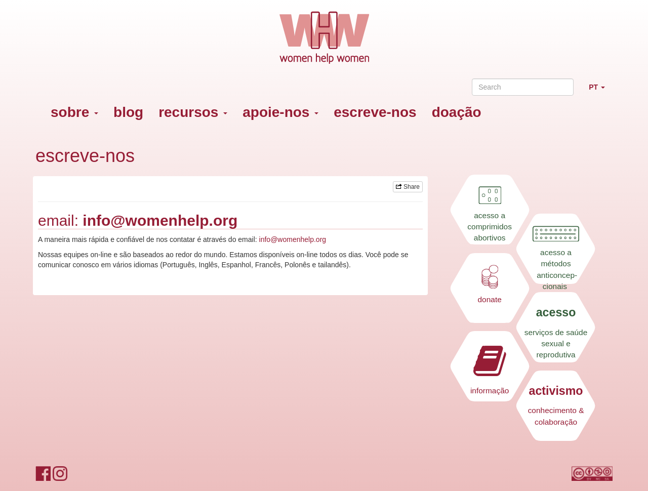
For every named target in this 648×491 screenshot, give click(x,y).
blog (128, 112)
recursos (192, 112)
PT (601, 91)
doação (456, 112)
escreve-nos (375, 112)
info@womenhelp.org (160, 220)
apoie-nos (280, 112)
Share (408, 186)
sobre (74, 112)
